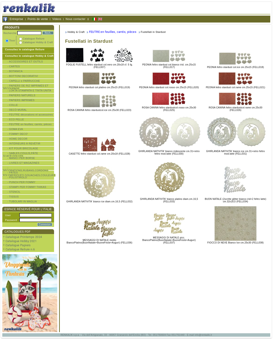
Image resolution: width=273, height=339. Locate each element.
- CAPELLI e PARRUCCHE (23, 80)
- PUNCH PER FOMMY (21, 182)
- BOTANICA (15, 71)
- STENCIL (13, 191)
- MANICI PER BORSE (21, 158)
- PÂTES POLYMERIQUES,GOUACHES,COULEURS (29, 174)
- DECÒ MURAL (17, 109)
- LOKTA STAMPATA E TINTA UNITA (29, 90)
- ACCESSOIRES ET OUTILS (25, 61)
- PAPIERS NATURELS (21, 95)
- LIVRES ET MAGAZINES (23, 162)
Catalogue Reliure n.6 (20, 249)
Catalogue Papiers (18, 245)
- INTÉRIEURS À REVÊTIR (23, 143)
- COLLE (12, 105)
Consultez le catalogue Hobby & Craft (29, 55)
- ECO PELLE (15, 119)
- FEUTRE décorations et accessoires (30, 114)
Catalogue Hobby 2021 (21, 241)
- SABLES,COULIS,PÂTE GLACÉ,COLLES (20, 154)
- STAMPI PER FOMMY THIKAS (26, 187)
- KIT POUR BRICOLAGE (22, 148)
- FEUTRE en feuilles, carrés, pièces (29, 124)
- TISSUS (13, 196)
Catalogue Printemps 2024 (24, 237)
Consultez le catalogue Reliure (25, 49)
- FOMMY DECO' (17, 134)
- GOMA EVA (15, 129)
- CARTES (13, 66)
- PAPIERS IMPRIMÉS (20, 100)
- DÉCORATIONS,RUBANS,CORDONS (25, 169)
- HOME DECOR (17, 138)
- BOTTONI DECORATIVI (22, 76)
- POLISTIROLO (17, 177)
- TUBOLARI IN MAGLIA (22, 201)
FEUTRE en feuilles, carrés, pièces (113, 32)
